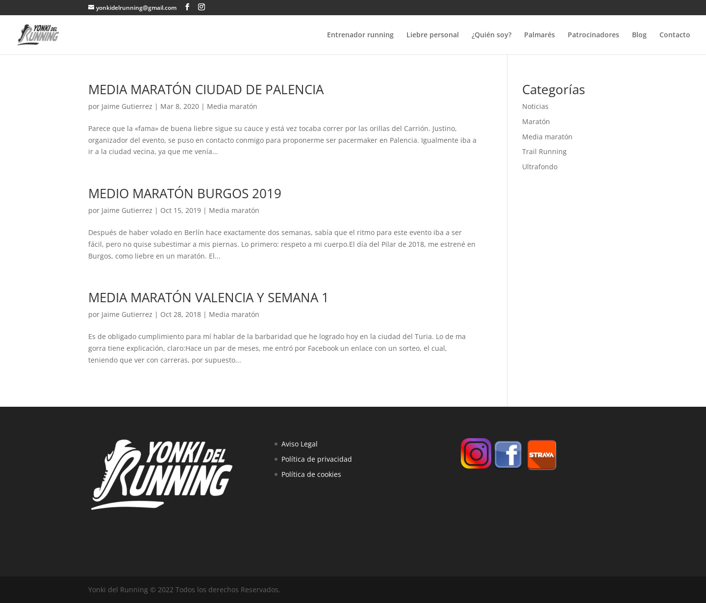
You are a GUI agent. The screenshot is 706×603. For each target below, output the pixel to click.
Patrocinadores (593, 35)
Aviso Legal (299, 443)
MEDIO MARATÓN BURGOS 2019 (184, 193)
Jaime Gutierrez (126, 106)
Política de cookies (311, 474)
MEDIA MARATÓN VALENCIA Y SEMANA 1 (208, 297)
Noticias (535, 106)
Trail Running (544, 151)
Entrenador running (360, 35)
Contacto (674, 35)
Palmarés (539, 35)
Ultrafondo (539, 166)
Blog (639, 35)
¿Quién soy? (491, 35)
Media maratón (232, 106)
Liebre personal (432, 35)
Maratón (536, 121)
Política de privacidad (316, 459)
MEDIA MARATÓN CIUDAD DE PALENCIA (206, 89)
